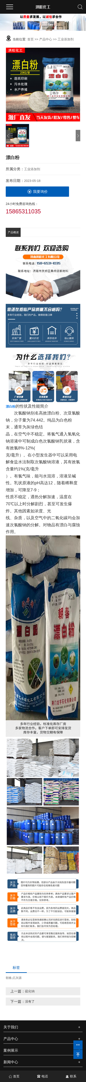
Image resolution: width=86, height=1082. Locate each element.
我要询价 (37, 191)
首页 (30, 39)
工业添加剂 (66, 39)
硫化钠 (30, 991)
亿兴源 (17, 978)
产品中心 (45, 39)
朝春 (9, 978)
